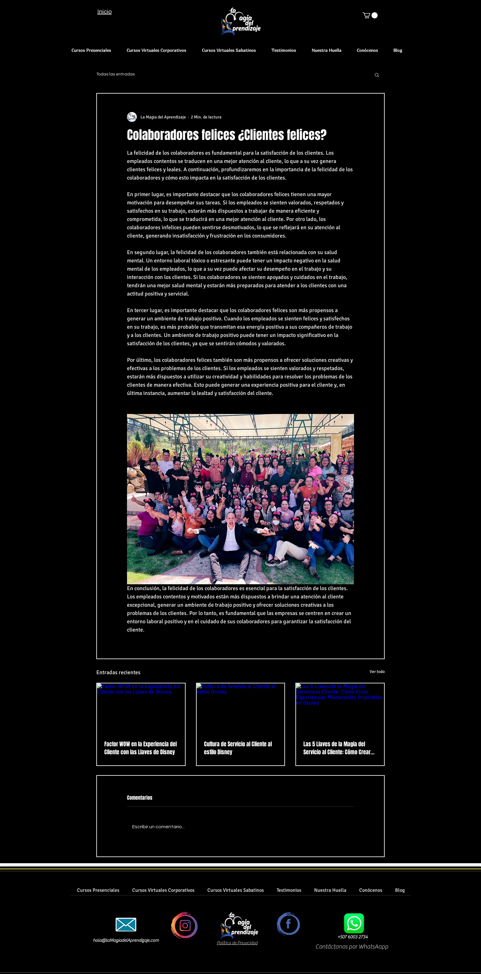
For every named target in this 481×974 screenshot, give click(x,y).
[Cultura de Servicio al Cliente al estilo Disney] (241, 708)
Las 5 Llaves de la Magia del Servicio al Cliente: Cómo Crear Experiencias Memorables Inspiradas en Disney (337, 748)
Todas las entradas (115, 74)
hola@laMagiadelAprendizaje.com (126, 940)
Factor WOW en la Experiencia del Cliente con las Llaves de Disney (140, 748)
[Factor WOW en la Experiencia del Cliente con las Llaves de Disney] (141, 708)
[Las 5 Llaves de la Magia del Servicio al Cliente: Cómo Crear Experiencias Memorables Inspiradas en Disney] (340, 708)
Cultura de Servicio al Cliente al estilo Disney (238, 748)
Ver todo (377, 671)
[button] (370, 15)
